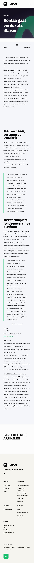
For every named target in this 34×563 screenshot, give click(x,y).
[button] (13, 470)
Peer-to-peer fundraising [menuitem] (21, 489)
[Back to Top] (6, 556)
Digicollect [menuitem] (20, 498)
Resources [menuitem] (20, 506)
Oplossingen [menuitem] (20, 481)
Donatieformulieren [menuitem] (23, 485)
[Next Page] (27, 46)
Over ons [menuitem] (6, 481)
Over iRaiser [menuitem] (7, 485)
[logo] (10, 465)
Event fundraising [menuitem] (22, 495)
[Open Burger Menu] (29, 3)
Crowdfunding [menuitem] (21, 493)
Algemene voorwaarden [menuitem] (24, 547)
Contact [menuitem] (6, 521)
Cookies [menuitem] (8, 549)
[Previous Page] (5, 46)
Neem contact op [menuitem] (9, 532)
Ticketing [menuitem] (20, 501)
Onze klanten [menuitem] (8, 509)
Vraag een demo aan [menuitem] (9, 526)
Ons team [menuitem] (6, 488)
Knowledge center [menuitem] (22, 512)
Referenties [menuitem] (7, 506)
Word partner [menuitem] (7, 530)
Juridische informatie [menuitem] (9, 547)
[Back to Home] (10, 4)
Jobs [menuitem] (5, 491)
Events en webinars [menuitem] (20, 516)
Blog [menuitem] (18, 509)
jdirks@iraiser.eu (8, 337)
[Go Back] (17, 45)
